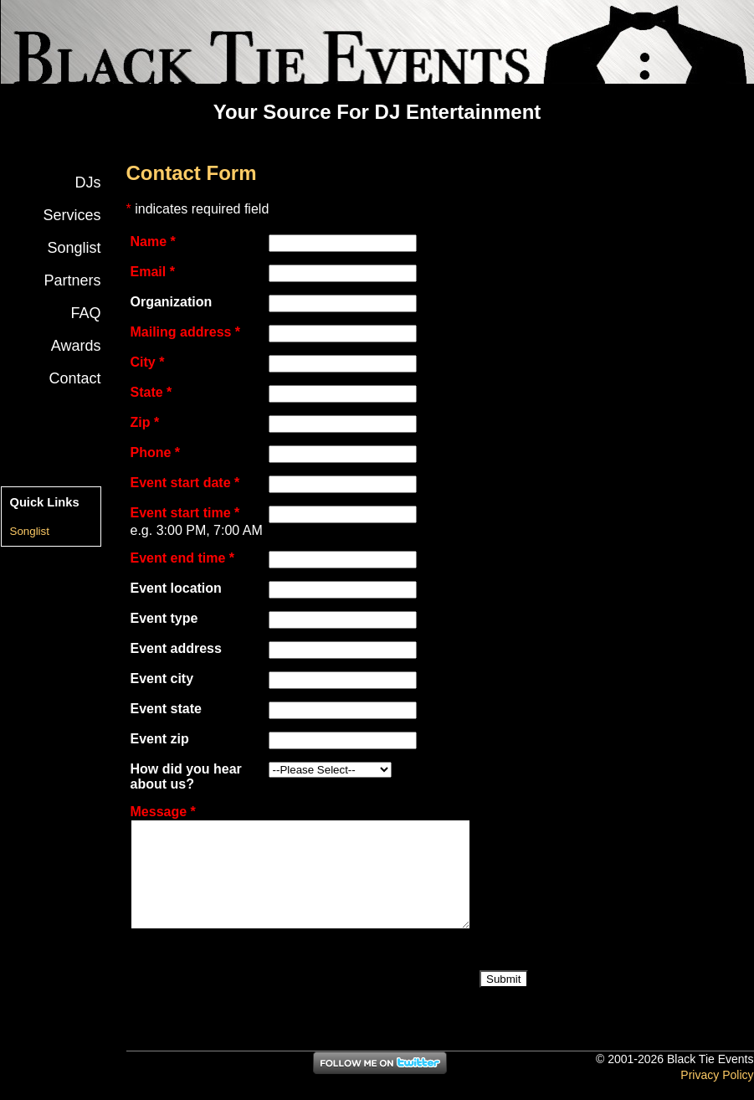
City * (148, 362)
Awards (76, 345)
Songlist (73, 247)
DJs (88, 182)
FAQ (85, 313)
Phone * (156, 452)
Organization (172, 302)
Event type (164, 618)
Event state (166, 709)
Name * (153, 241)
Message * (163, 811)
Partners (72, 280)
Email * (153, 272)
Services (71, 215)
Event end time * (182, 558)
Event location (176, 588)
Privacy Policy (716, 1075)
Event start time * (185, 513)
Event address (176, 648)
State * (151, 392)
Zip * (145, 422)
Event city (162, 678)
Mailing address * (186, 332)
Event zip (160, 739)
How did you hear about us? (186, 776)
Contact (74, 378)
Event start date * (185, 482)
